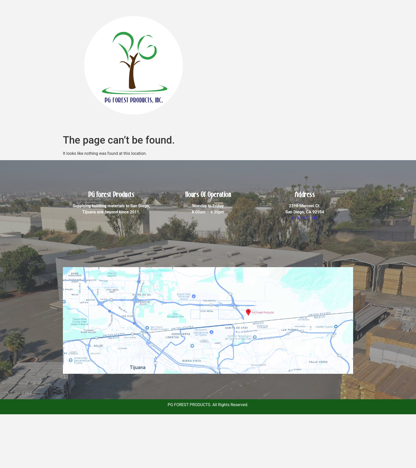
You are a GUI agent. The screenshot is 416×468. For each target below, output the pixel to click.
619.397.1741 (304, 218)
